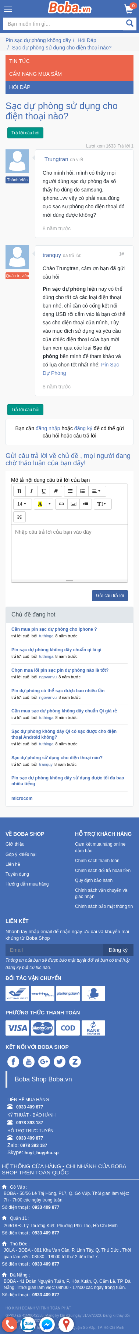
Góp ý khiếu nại (21, 854)
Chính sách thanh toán (97, 860)
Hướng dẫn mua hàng (27, 884)
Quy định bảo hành (94, 880)
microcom (21, 798)
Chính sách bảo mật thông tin (104, 906)
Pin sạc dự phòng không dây (38, 40)
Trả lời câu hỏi (25, 132)
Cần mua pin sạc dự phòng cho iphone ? (54, 629)
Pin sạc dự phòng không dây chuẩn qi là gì (56, 649)
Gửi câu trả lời (110, 595)
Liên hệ (13, 864)
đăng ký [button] (84, 428)
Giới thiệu (15, 844)
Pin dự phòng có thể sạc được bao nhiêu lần (57, 690)
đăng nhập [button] (48, 428)
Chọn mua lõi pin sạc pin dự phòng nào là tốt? (59, 670)
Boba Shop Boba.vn (43, 1079)
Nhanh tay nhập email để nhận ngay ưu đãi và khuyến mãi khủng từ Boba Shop (67, 935)
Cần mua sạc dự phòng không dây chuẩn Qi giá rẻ (64, 710)
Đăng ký (118, 950)
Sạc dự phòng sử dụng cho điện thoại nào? (62, 48)
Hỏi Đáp (87, 40)
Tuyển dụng (17, 874)
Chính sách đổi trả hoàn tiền (103, 870)
